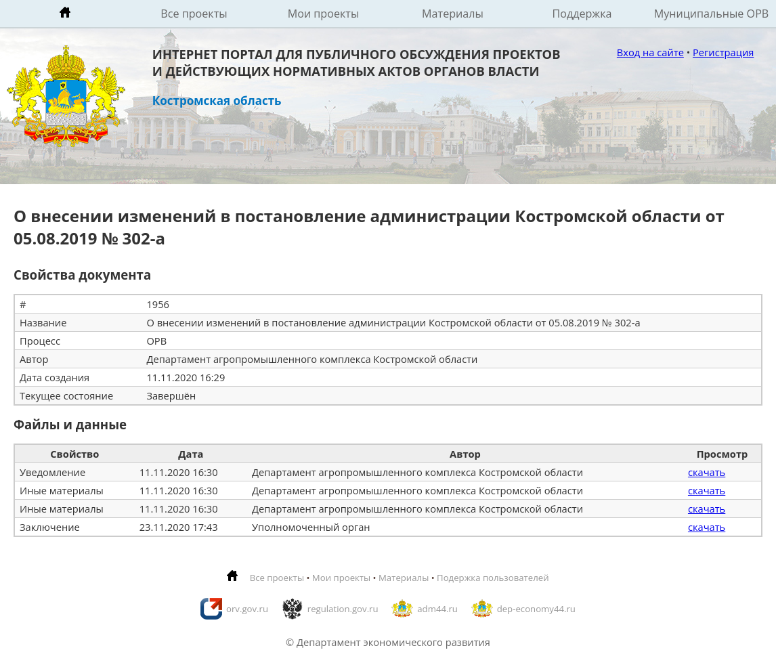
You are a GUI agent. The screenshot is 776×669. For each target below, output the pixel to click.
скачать (706, 472)
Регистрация (723, 52)
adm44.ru (437, 609)
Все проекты (193, 13)
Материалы (452, 13)
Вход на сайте (650, 52)
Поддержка (581, 13)
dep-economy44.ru (536, 609)
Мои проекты (324, 13)
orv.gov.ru (247, 609)
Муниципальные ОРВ (711, 13)
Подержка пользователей (492, 577)
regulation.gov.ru (343, 609)
